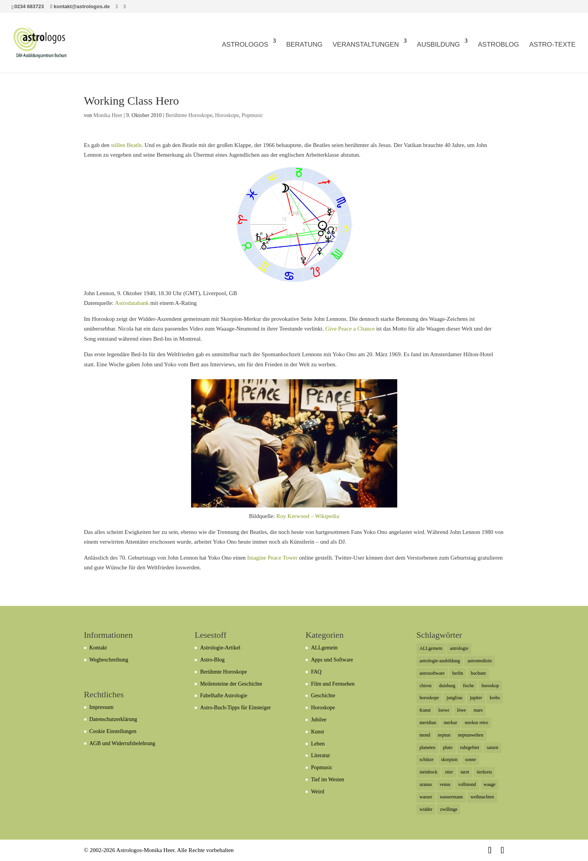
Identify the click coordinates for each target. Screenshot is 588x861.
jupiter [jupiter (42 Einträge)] (476, 697)
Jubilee (318, 720)
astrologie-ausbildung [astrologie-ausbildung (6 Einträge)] (439, 660)
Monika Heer (107, 115)
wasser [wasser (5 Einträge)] (425, 797)
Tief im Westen (327, 779)
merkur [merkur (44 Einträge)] (450, 722)
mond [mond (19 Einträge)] (424, 735)
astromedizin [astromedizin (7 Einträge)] (479, 660)
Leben (318, 744)
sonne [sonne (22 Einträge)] (470, 759)
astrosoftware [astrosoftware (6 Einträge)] (432, 673)
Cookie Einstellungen (113, 731)
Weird (317, 791)
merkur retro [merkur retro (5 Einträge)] (476, 722)
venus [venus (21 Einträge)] (444, 784)
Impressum (102, 707)
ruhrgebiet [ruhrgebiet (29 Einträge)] (469, 747)
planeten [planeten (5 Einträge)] (427, 747)
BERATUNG (304, 44)
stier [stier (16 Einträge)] (449, 772)
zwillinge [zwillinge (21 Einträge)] (449, 809)
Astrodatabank (132, 303)
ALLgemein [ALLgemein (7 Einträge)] (430, 648)
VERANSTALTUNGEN (366, 44)
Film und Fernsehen (333, 684)
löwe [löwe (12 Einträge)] (461, 710)
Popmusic (252, 115)
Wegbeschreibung (109, 660)
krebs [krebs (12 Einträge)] (495, 697)
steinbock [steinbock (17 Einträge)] (428, 772)
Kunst (317, 732)
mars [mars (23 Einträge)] (478, 710)
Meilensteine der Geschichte (231, 684)
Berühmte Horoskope (188, 115)
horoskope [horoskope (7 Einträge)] (429, 697)
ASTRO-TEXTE (552, 44)
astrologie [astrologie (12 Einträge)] (459, 648)
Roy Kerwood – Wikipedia (307, 516)
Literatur (320, 755)
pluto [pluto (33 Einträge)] (448, 747)
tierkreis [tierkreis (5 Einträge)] (484, 772)
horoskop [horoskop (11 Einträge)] (490, 685)
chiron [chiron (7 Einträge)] (425, 685)
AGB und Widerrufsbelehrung (122, 743)
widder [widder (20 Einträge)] (425, 809)
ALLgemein (324, 648)
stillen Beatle (126, 145)
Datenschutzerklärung (113, 719)
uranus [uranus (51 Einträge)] (425, 784)
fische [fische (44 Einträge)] (468, 685)
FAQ (316, 672)
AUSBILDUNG (438, 44)
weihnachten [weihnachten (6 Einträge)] (482, 797)
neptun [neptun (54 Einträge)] (444, 735)
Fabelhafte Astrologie (223, 695)
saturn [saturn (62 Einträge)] (492, 747)
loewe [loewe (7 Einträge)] (443, 710)
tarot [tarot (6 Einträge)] (465, 772)
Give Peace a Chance (350, 329)
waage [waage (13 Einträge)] (490, 784)
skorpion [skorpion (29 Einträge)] (449, 759)
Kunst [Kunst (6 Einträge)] (425, 710)
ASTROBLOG (498, 44)
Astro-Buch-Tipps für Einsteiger (235, 707)
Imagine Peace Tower (272, 558)
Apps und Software (332, 660)
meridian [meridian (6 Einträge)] (427, 722)
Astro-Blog (212, 660)
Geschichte (323, 695)
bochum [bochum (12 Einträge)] (478, 673)
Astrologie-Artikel (220, 648)
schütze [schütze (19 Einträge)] (426, 759)
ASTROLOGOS (245, 44)
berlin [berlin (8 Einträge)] (457, 673)
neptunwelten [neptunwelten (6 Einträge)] (470, 735)
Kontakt (98, 648)
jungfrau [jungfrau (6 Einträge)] (454, 697)
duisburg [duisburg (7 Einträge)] (447, 685)
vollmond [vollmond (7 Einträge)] (467, 784)
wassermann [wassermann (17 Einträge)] (451, 797)
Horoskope (227, 115)
